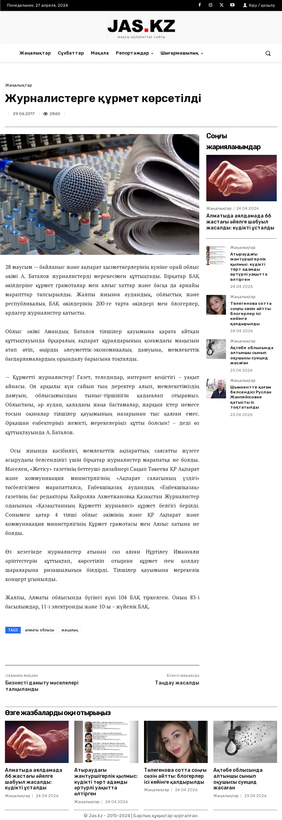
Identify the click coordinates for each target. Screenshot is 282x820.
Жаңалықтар (18, 85)
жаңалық (69, 629)
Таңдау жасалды (177, 683)
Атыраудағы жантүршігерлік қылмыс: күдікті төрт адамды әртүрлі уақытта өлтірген (248, 267)
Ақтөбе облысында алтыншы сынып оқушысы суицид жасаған (251, 355)
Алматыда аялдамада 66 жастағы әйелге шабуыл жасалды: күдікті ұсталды (240, 222)
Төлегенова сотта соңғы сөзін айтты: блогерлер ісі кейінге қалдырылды (250, 313)
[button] (268, 53)
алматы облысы (39, 629)
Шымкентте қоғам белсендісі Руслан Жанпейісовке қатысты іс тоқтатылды (250, 397)
